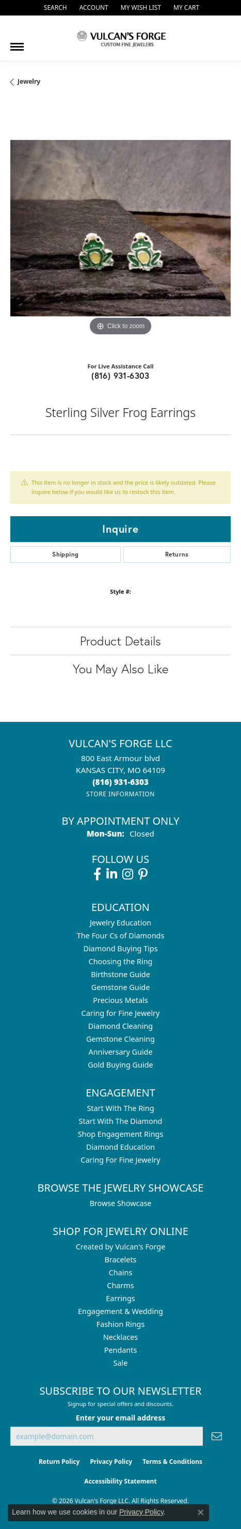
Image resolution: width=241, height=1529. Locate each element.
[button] (54, 8)
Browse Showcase (120, 1203)
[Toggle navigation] (17, 43)
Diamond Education (120, 1147)
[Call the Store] (120, 782)
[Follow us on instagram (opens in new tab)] (127, 874)
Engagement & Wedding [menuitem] (120, 1311)
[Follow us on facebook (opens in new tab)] (97, 874)
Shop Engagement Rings (121, 1134)
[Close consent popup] (201, 1512)
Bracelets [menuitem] (120, 1259)
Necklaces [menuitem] (120, 1337)
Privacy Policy (111, 1461)
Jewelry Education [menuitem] (120, 923)
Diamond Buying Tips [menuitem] (120, 948)
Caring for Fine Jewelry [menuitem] (121, 1013)
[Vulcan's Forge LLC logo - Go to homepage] (120, 38)
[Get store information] (120, 794)
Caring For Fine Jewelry (120, 1160)
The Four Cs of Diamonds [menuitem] (121, 935)
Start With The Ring (120, 1108)
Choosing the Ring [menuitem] (121, 961)
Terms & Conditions (172, 1461)
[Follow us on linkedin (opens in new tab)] (111, 874)
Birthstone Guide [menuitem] (120, 974)
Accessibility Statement (120, 1481)
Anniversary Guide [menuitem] (120, 1052)
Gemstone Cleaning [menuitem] (120, 1039)
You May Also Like (120, 668)
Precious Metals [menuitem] (120, 1000)
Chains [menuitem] (121, 1272)
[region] (120, 228)
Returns (177, 554)
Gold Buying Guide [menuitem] (120, 1065)
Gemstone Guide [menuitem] (120, 987)
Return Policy (59, 1461)
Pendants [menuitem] (120, 1350)
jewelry (29, 81)
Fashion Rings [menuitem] (121, 1324)
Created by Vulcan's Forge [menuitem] (121, 1247)
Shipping (65, 554)
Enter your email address (120, 1418)
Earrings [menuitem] (120, 1298)
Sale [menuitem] (121, 1363)
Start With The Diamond (121, 1121)
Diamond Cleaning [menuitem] (120, 1026)
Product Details (120, 640)
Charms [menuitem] (120, 1285)
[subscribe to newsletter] (217, 1436)
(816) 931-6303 (120, 375)
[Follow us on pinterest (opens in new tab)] (143, 874)
